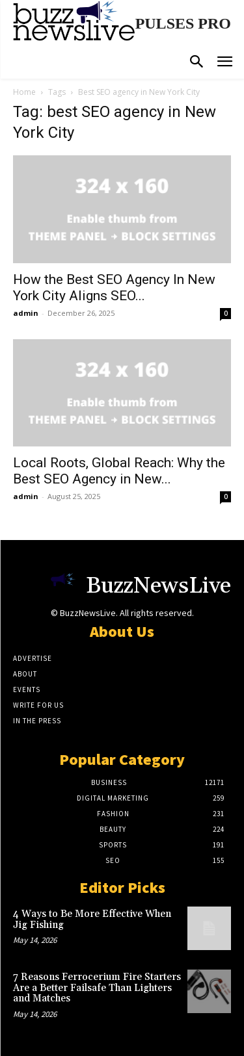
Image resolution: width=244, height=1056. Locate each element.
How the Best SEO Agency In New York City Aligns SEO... (114, 287)
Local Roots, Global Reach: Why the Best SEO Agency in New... (119, 471)
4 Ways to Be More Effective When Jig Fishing (92, 919)
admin (25, 313)
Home (24, 91)
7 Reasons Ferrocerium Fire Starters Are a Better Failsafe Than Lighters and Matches (97, 988)
